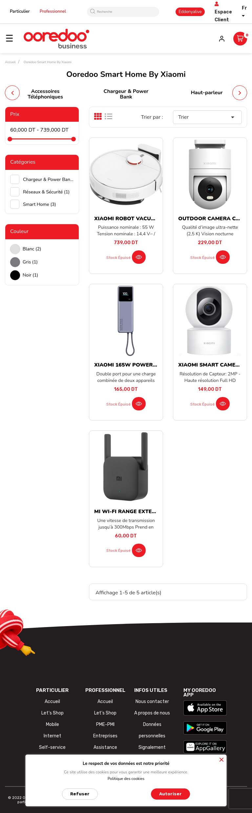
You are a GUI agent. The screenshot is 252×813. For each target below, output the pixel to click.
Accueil (52, 701)
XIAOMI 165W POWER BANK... (134, 365)
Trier (207, 117)
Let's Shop (52, 713)
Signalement (152, 747)
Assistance (105, 747)
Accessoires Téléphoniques (45, 94)
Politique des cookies (126, 778)
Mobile (52, 724)
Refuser (80, 793)
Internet (52, 736)
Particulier (20, 11)
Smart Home (39, 204)
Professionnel (53, 11)
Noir (30, 275)
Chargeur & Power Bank (126, 94)
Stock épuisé (118, 257)
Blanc (32, 249)
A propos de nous (152, 713)
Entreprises (105, 736)
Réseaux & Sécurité (46, 192)
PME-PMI (105, 724)
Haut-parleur (206, 92)
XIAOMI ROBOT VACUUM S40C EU (138, 218)
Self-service (52, 747)
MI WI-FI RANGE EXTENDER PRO (137, 511)
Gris (30, 262)
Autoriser (170, 793)
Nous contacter (152, 701)
